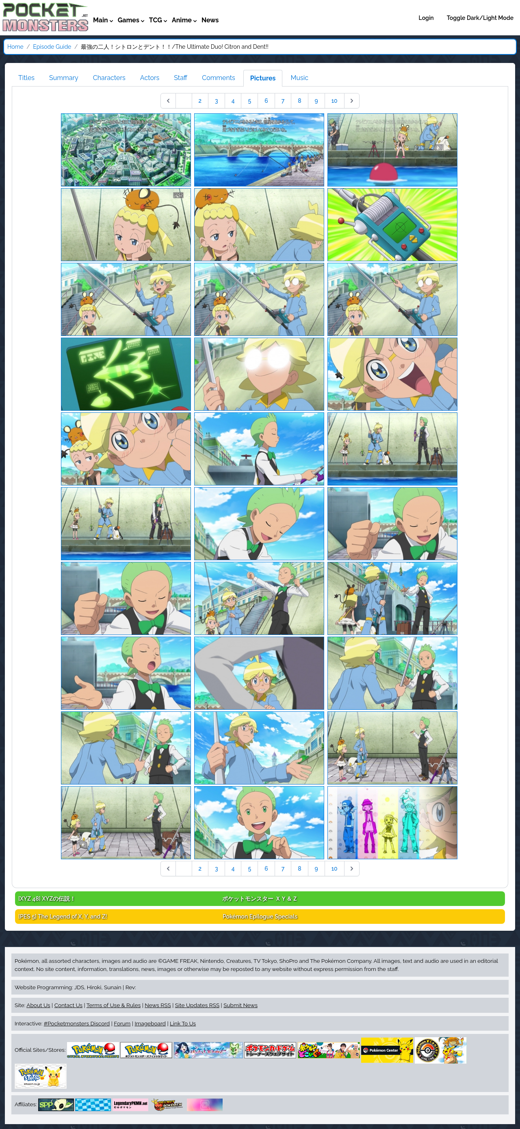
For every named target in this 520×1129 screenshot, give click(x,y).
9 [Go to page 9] (316, 101)
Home (15, 46)
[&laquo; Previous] (168, 100)
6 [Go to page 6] (266, 101)
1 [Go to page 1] (183, 101)
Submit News (240, 1005)
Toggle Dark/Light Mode (480, 18)
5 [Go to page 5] (249, 101)
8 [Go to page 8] (299, 101)
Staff (180, 78)
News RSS (158, 1005)
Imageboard (150, 1023)
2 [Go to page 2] (200, 101)
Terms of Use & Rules (114, 1005)
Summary (63, 78)
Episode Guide (52, 46)
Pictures (263, 78)
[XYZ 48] (47, 898)
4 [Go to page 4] (233, 101)
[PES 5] (62, 916)
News (210, 20)
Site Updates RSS (197, 1005)
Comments (218, 78)
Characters (109, 78)
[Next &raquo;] (352, 100)
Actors (149, 78)
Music (299, 78)
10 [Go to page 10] (335, 101)
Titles (26, 78)
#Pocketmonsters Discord (77, 1023)
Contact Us (68, 1005)
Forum (122, 1023)
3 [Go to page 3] (216, 101)
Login (426, 18)
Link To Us (183, 1023)
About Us (38, 1005)
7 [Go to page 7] (283, 101)
